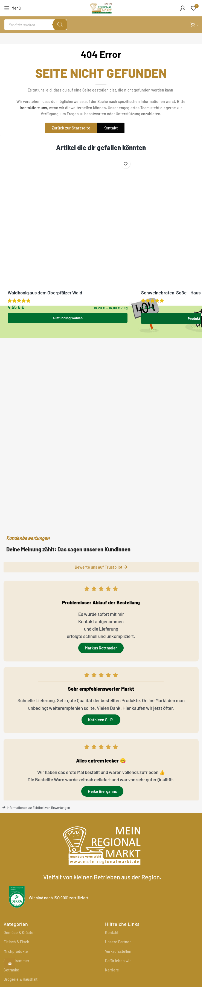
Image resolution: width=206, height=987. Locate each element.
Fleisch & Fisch (16, 941)
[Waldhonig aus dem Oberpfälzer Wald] (67, 159)
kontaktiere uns (33, 107)
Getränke (11, 970)
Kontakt (111, 932)
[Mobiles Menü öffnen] (12, 8)
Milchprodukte (16, 951)
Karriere (112, 970)
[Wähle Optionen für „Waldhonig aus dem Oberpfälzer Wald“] (68, 194)
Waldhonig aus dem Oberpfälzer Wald (45, 169)
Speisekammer (16, 960)
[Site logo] (101, 7)
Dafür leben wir (118, 960)
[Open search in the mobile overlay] (35, 24)
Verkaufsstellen (118, 951)
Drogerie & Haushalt (20, 979)
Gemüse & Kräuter (19, 932)
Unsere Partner (118, 941)
